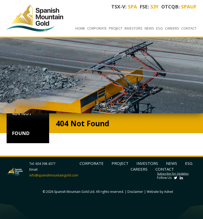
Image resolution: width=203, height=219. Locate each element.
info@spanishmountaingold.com (53, 175)
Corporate (97, 28)
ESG (159, 28)
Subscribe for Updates (172, 173)
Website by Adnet (160, 191)
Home (80, 28)
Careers (172, 28)
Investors (133, 28)
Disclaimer (135, 191)
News (149, 28)
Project (115, 28)
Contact (188, 28)
